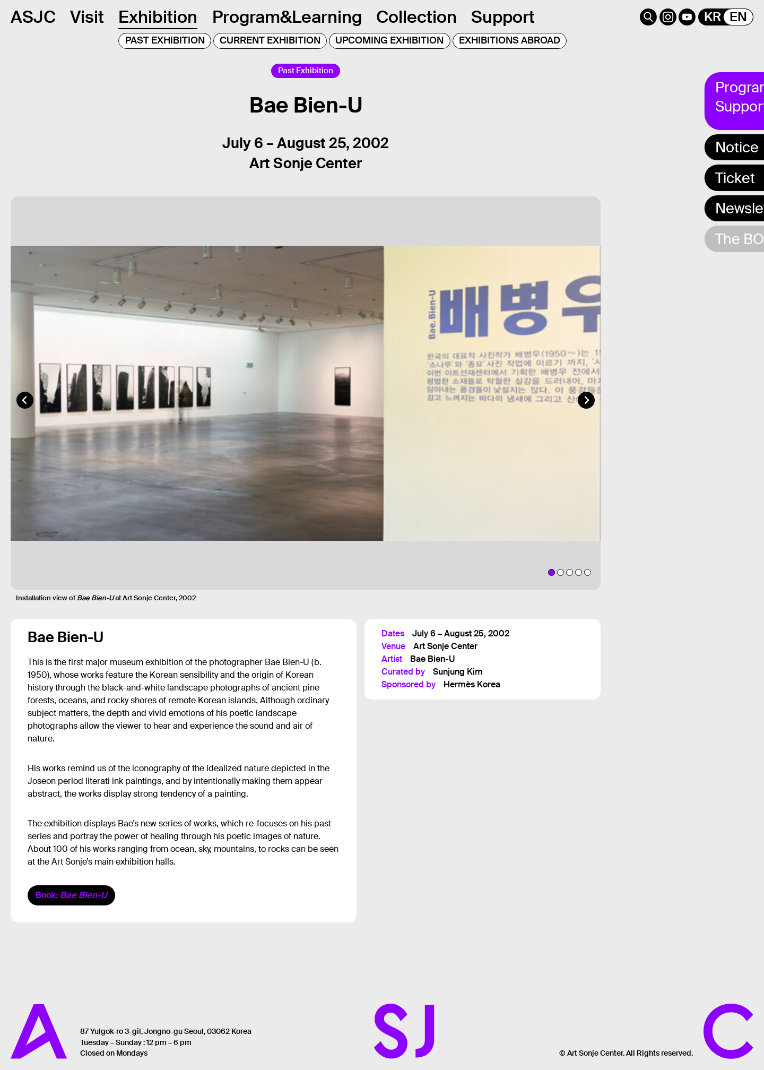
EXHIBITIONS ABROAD (509, 40)
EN (738, 17)
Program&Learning (287, 17)
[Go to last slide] (24, 410)
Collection (416, 17)
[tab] (551, 583)
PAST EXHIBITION (165, 40)
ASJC (33, 17)
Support (503, 17)
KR (712, 17)
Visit (87, 17)
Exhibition (157, 17)
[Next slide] (586, 410)
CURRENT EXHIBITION (270, 40)
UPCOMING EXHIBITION (389, 40)
